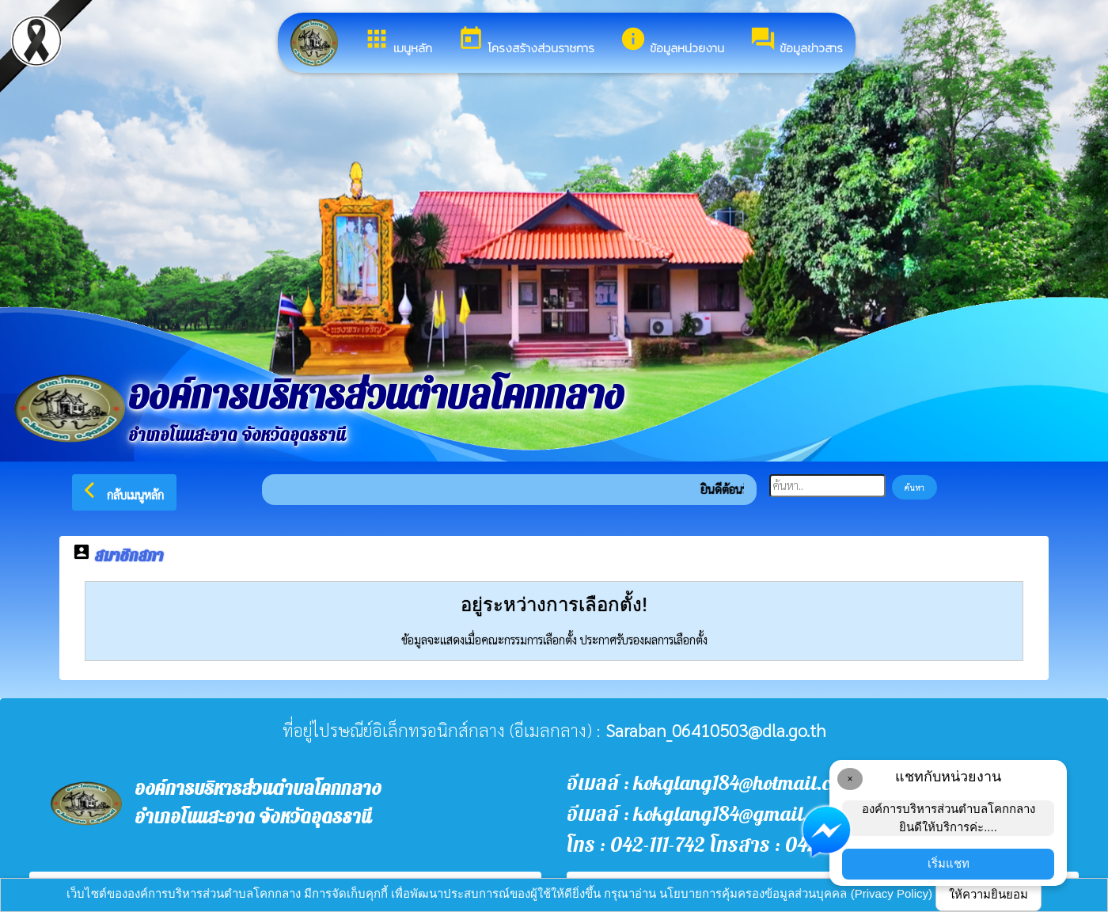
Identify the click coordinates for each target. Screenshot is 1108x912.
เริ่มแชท (949, 863)
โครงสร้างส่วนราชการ (525, 41)
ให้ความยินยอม (988, 894)
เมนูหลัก (397, 41)
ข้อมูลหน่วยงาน (672, 41)
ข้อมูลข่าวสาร (796, 41)
